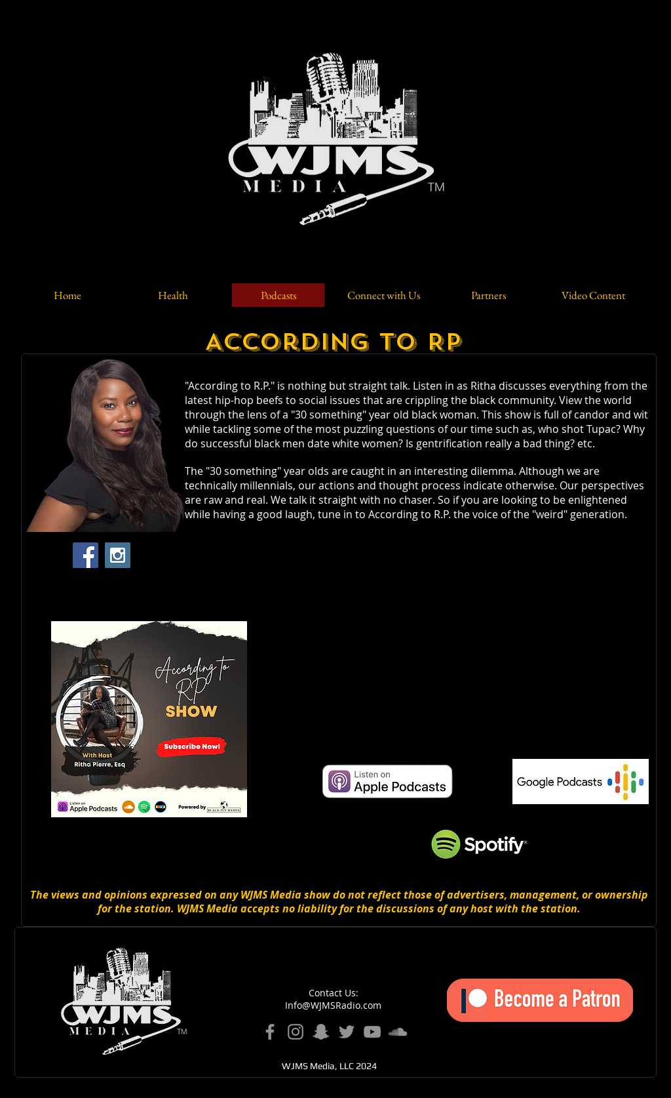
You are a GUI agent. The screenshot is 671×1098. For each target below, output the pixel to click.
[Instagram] (295, 1031)
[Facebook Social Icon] (85, 555)
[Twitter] (346, 1031)
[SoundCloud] (397, 1031)
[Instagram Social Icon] (117, 555)
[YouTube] (372, 1031)
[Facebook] (269, 1031)
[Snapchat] (321, 1031)
